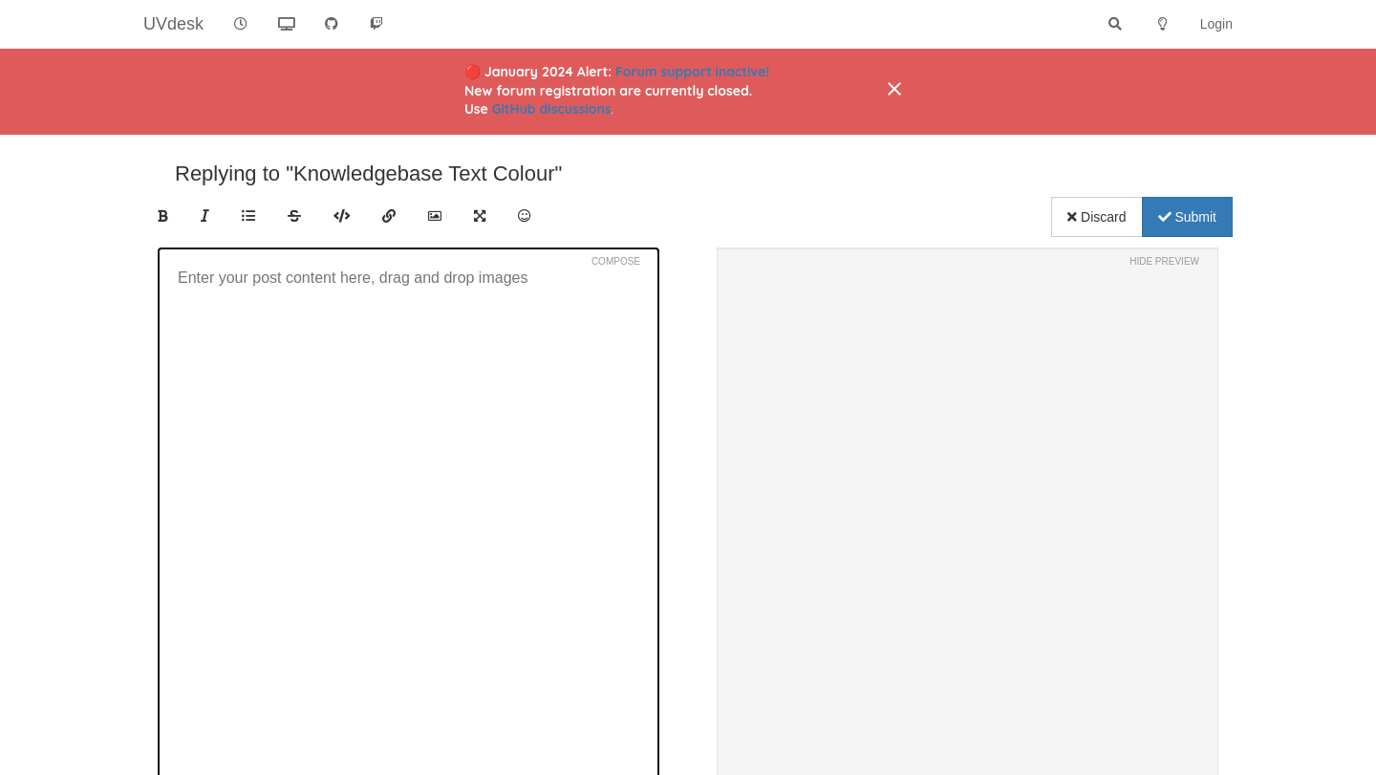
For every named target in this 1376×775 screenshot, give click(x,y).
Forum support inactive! (692, 71)
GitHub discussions (552, 109)
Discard (1096, 217)
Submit (1187, 217)
